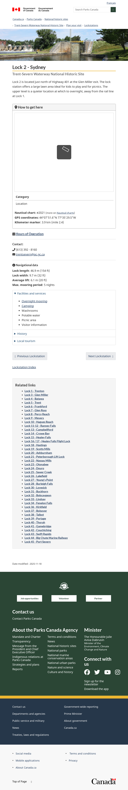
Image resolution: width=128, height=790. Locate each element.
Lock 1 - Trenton (34, 391)
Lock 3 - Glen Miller (36, 394)
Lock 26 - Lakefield (36, 476)
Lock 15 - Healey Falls (38, 437)
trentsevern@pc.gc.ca (30, 254)
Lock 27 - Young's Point (39, 479)
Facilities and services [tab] (31, 293)
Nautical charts (65, 212)
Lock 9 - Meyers (34, 418)
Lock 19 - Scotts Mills (37, 449)
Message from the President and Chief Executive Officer (25, 649)
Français (111, 3)
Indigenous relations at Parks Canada (27, 658)
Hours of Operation (30, 234)
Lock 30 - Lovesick (36, 487)
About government (75, 720)
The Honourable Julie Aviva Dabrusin (98, 643)
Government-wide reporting (81, 706)
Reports (17, 669)
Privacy (73, 760)
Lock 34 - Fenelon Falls (38, 503)
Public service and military (28, 720)
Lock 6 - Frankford (36, 406)
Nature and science (60, 667)
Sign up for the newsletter (94, 682)
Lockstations (91, 25)
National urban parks (62, 663)
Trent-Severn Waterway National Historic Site (38, 25)
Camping (28, 306)
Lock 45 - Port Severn (38, 541)
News (51, 641)
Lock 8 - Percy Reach (37, 414)
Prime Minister (73, 713)
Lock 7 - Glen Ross (36, 410)
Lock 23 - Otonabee (36, 464)
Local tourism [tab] (26, 341)
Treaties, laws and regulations (30, 734)
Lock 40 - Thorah (35, 522)
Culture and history (60, 672)
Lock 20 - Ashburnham (38, 452)
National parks (57, 650)
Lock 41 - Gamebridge (38, 526)
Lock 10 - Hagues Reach (39, 421)
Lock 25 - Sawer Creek (38, 472)
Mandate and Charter (26, 637)
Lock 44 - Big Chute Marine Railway (46, 537)
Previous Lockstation (31, 356)
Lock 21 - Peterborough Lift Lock (45, 456)
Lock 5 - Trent (33, 402)
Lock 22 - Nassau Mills (38, 460)
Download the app (96, 689)
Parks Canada (34, 19)
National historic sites (56, 19)
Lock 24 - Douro (34, 468)
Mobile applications (28, 760)
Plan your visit (73, 25)
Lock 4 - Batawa (34, 398)
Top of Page (22, 781)
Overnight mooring (34, 301)
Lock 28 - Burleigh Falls (39, 483)
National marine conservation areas (60, 656)
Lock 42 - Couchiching (38, 530)
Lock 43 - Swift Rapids (38, 534)
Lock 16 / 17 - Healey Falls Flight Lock (47, 441)
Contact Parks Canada (27, 618)
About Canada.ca (26, 767)
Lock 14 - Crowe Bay (37, 433)
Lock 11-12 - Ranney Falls (40, 425)
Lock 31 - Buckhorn (36, 491)
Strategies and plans (25, 664)
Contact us (18, 706)
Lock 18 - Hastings (36, 445)
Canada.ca (18, 19)
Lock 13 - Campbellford (39, 429)
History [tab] (22, 334)
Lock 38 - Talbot (34, 514)
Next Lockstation (99, 356)
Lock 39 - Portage (35, 518)
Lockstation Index (24, 367)
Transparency (21, 641)
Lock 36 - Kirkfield (36, 507)
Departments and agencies (28, 713)
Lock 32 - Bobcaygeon (38, 495)
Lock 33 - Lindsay (35, 499)
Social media (23, 753)
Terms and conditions (62, 637)
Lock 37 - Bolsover (36, 510)
